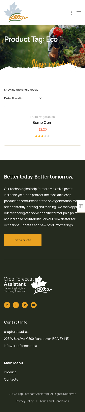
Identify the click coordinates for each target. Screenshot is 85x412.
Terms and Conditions (54, 401)
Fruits (34, 117)
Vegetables (47, 117)
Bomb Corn (42, 122)
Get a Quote (23, 240)
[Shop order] (22, 98)
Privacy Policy (24, 401)
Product (10, 372)
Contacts (11, 379)
